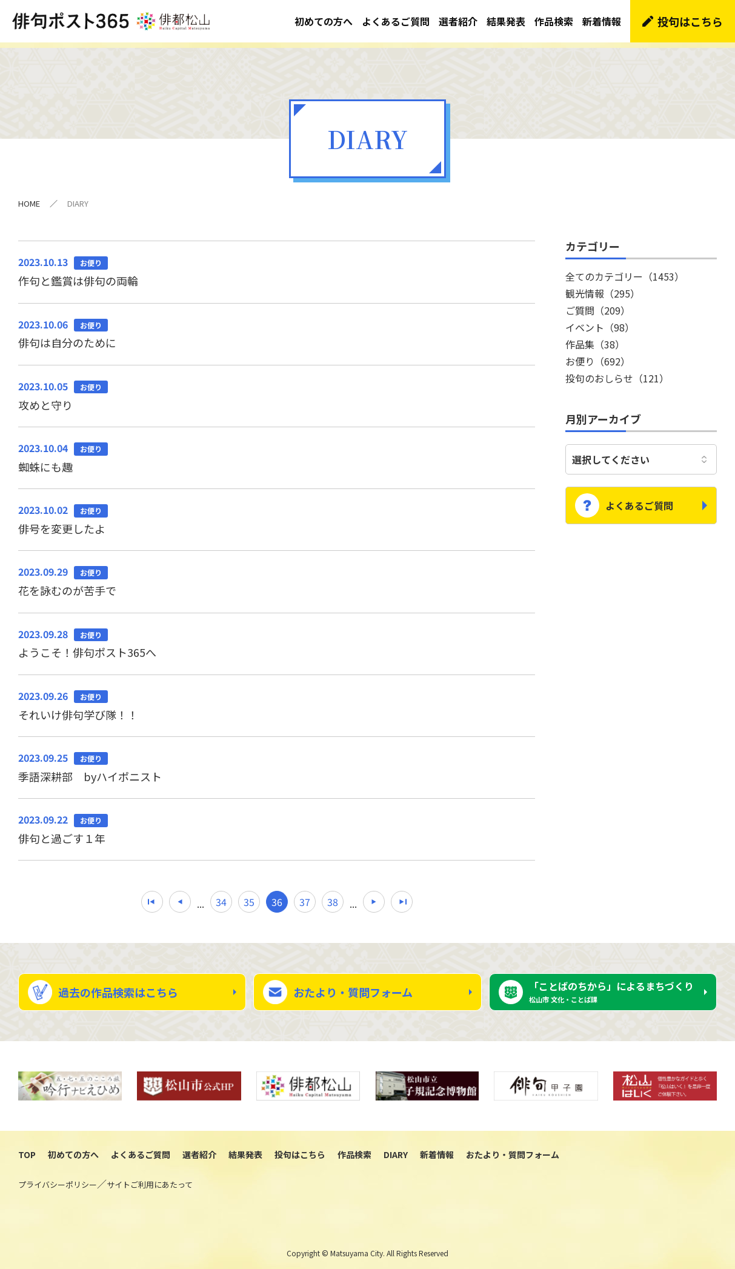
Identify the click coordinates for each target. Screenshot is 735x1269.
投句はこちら (690, 21)
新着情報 (601, 21)
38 (332, 896)
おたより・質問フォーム (353, 986)
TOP (27, 1149)
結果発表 (506, 21)
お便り (597, 355)
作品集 (595, 338)
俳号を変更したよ (276, 513)
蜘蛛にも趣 (276, 451)
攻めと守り (276, 389)
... (200, 898)
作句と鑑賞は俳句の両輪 (276, 265)
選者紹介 (458, 21)
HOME (29, 198)
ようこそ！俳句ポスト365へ (276, 637)
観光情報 (602, 288)
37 (304, 896)
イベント (599, 322)
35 (249, 896)
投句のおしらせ (617, 372)
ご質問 (597, 305)
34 (221, 896)
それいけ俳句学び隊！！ (276, 699)
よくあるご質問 (396, 21)
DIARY (396, 1149)
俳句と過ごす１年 (276, 823)
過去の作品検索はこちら (118, 986)
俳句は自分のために (276, 327)
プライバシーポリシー (57, 1179)
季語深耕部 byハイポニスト (276, 761)
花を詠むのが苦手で (276, 575)
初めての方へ (323, 21)
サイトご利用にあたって (150, 1179)
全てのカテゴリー (624, 271)
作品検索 (553, 21)
